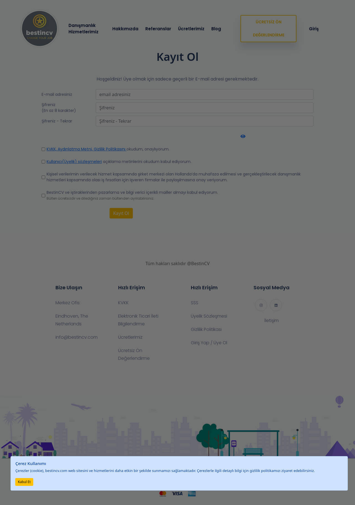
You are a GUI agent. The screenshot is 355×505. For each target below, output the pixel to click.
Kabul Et (24, 481)
